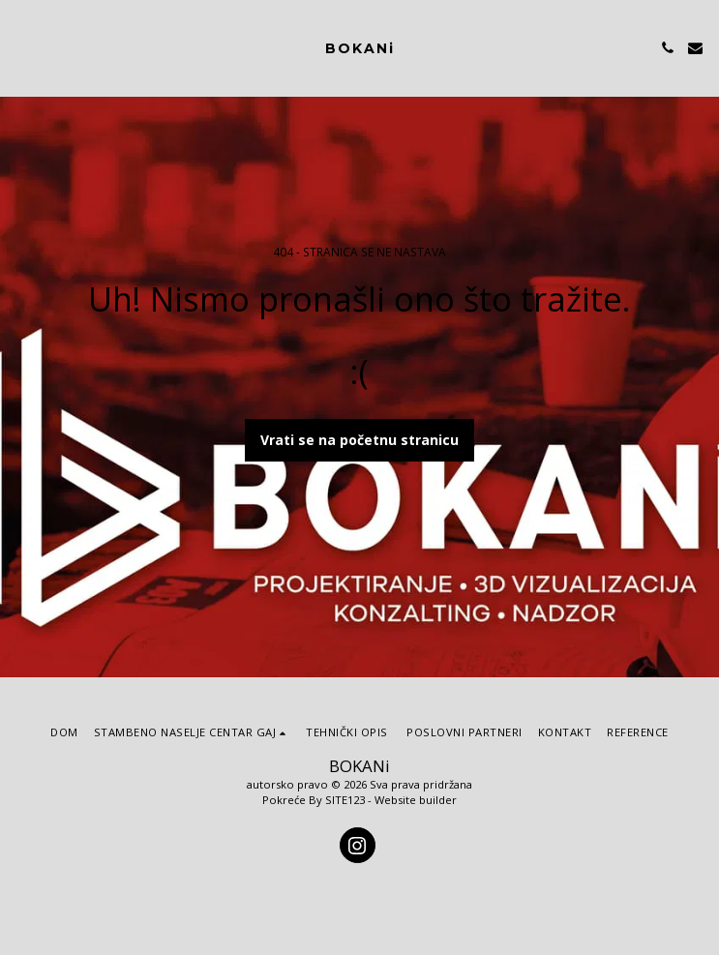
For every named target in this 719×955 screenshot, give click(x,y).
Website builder (415, 799)
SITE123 (345, 799)
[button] (21, 47)
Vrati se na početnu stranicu (359, 440)
